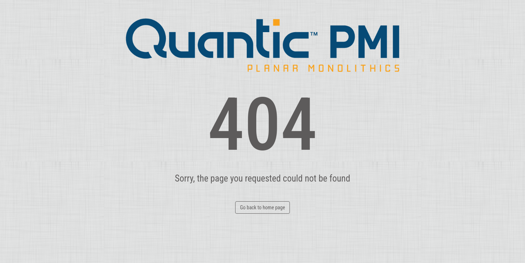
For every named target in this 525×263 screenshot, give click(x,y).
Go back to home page (262, 207)
